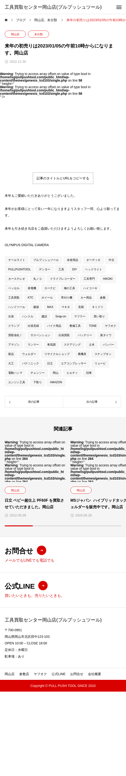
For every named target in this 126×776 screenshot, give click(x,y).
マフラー (79, 316)
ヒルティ (72, 372)
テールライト (16, 260)
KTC (30, 297)
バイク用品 (54, 325)
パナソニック (30, 363)
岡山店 (15, 34)
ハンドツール (16, 307)
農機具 (82, 354)
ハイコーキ (90, 288)
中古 (111, 260)
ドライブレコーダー (62, 278)
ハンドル (27, 316)
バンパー (108, 344)
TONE (93, 325)
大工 (11, 363)
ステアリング (72, 344)
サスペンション (40, 335)
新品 (11, 354)
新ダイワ (105, 335)
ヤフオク (110, 325)
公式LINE (58, 674)
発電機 (32, 288)
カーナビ (50, 288)
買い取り (99, 316)
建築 (36, 307)
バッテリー (85, 335)
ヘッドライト (93, 269)
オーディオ (93, 260)
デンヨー (44, 269)
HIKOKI (108, 278)
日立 (50, 363)
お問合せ (76, 674)
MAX (50, 307)
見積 (81, 307)
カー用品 (86, 297)
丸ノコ (37, 278)
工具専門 (89, 278)
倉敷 (103, 297)
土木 (92, 344)
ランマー (33, 344)
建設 (44, 316)
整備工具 (75, 325)
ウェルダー (29, 354)
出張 (11, 316)
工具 (61, 269)
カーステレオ (16, 278)
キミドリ (97, 307)
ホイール (47, 297)
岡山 (55, 372)
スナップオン (103, 354)
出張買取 (64, 335)
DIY (74, 269)
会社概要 (94, 674)
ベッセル (13, 288)
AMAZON (56, 382)
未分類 (38, 34)
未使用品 (72, 260)
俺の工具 (69, 288)
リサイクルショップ (57, 354)
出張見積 (33, 325)
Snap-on (60, 316)
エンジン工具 (16, 382)
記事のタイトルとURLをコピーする (63, 178)
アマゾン (13, 344)
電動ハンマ (15, 372)
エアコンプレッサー (73, 363)
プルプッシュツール (46, 260)
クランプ (13, 325)
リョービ (100, 363)
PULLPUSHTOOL (19, 269)
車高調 (51, 344)
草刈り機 (66, 297)
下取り (37, 382)
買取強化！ (15, 335)
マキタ (65, 307)
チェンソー (38, 372)
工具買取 (13, 297)
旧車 (89, 372)
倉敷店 (24, 674)
